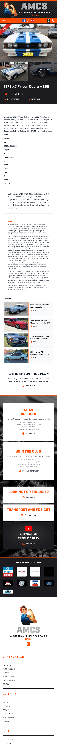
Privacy (6, 710)
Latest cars (8, 665)
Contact (6, 706)
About (5, 703)
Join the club (8, 718)
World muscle (9, 680)
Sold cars (7, 684)
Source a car (8, 740)
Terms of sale (9, 714)
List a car (7, 743)
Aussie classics (10, 677)
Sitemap (6, 721)
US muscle (7, 673)
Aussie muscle (9, 669)
